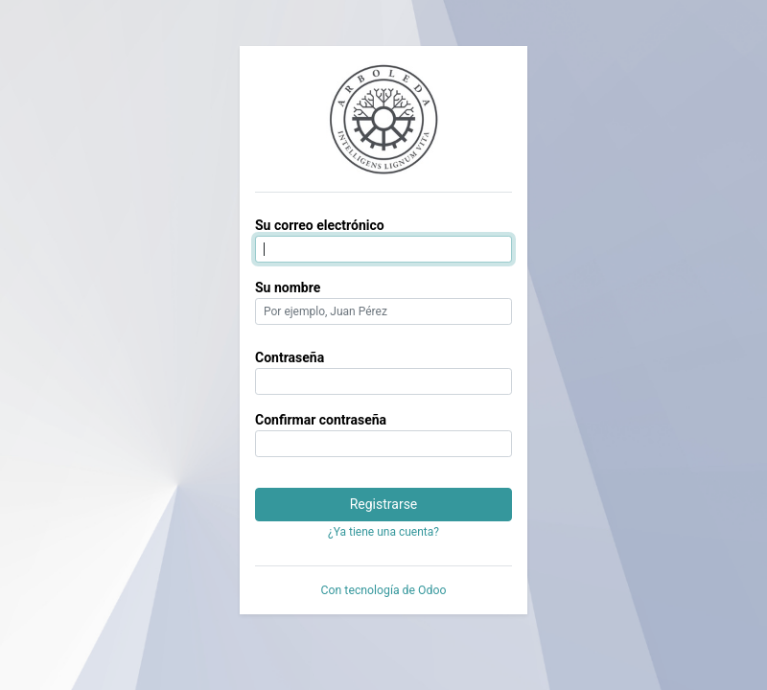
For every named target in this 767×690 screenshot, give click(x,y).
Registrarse (384, 504)
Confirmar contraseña (320, 419)
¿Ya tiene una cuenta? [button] (383, 532)
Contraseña (289, 357)
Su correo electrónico (319, 225)
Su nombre (287, 287)
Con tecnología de (384, 590)
